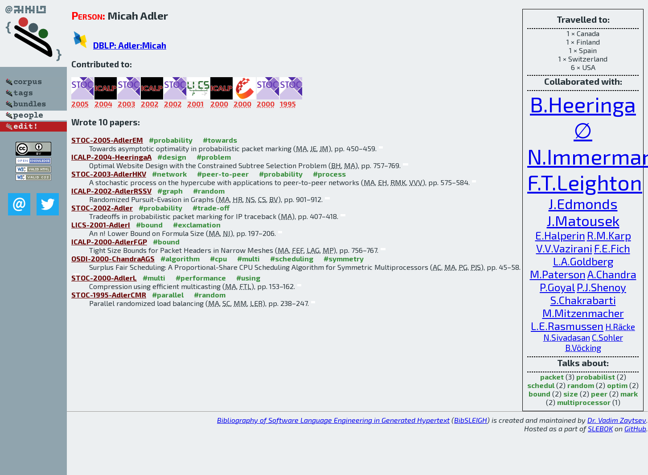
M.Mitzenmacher (583, 312)
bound (539, 393)
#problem (214, 157)
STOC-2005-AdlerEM (107, 140)
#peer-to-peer (223, 173)
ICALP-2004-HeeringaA (111, 157)
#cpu (218, 258)
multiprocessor (584, 402)
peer (599, 393)
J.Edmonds (583, 203)
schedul (540, 385)
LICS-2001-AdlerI (100, 224)
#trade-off (211, 207)
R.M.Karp (609, 235)
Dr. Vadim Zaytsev (616, 420)
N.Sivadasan (566, 337)
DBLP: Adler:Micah (129, 45)
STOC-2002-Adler (102, 207)
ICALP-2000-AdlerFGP (109, 241)
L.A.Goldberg (583, 261)
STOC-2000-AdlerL (104, 277)
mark (629, 393)
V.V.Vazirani (564, 248)
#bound (149, 224)
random (580, 385)
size (570, 393)
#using (248, 277)
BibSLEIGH (470, 420)
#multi (248, 258)
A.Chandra (611, 274)
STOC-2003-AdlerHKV (108, 173)
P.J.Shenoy (601, 287)
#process (329, 173)
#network (169, 173)
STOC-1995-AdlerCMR (108, 294)
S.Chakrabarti (583, 299)
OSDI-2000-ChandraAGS (113, 258)
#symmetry (344, 258)
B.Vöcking (583, 348)
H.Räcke (620, 327)
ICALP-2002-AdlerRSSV (111, 190)
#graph (170, 190)
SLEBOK (600, 428)
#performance (201, 277)
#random (209, 190)
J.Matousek (583, 220)
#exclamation (197, 224)
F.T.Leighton (584, 182)
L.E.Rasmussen (567, 325)
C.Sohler (607, 337)
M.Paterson (558, 274)
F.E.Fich (612, 248)
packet (552, 376)
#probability (171, 140)
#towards (220, 140)
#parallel (168, 294)
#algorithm (180, 258)
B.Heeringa (583, 104)
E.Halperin (560, 235)
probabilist (595, 376)
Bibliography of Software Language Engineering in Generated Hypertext (333, 420)
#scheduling (291, 258)
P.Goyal (557, 287)
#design (171, 157)
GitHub (635, 428)
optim (617, 385)
